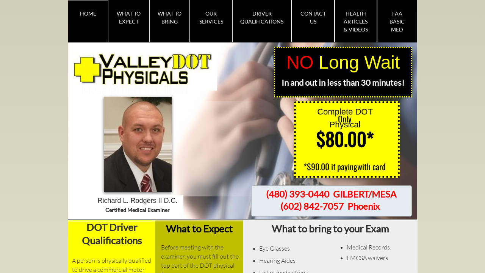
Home (88, 13)
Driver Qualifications (261, 17)
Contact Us (313, 17)
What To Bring (169, 17)
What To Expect (129, 17)
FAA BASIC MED (397, 21)
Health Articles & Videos (356, 21)
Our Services (211, 17)
